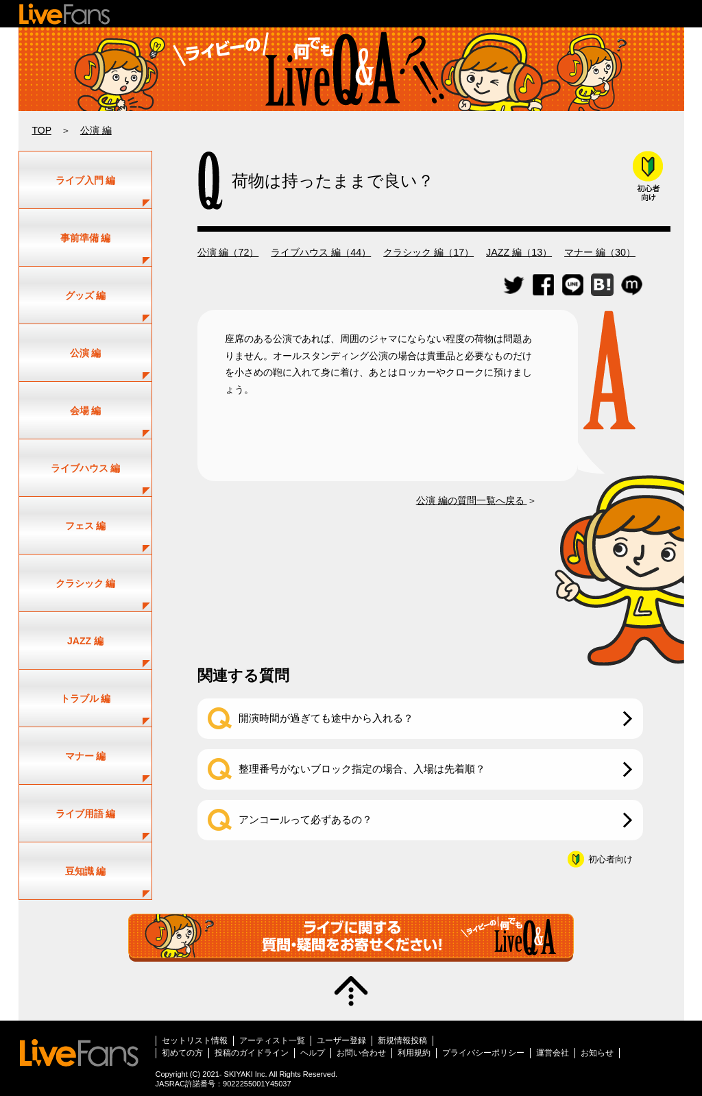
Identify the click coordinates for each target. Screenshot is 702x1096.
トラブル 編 (85, 698)
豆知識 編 (85, 871)
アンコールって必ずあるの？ (305, 819)
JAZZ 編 (85, 640)
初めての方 (182, 1053)
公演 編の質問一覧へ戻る (471, 500)
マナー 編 (85, 756)
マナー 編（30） (600, 252)
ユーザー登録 (341, 1040)
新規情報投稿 (402, 1040)
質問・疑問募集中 (351, 938)
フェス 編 (85, 525)
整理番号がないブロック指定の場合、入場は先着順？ (362, 769)
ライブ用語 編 (86, 813)
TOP (41, 130)
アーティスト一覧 (272, 1040)
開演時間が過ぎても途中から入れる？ (326, 718)
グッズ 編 (85, 295)
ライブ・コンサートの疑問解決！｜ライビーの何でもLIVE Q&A (351, 69)
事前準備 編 (85, 237)
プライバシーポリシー (483, 1053)
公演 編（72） (228, 252)
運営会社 (552, 1053)
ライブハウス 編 (86, 468)
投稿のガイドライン (252, 1053)
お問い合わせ (361, 1053)
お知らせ (597, 1053)
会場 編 (85, 410)
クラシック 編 (86, 583)
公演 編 (96, 130)
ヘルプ (312, 1053)
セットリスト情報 (195, 1040)
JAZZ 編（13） (519, 252)
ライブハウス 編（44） (321, 252)
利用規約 (414, 1053)
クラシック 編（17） (428, 252)
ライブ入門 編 (86, 180)
